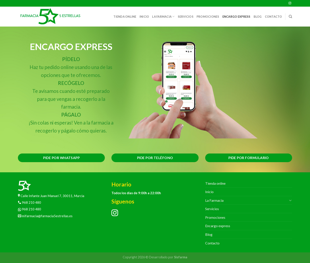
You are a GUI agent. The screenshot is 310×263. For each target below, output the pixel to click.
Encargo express (236, 16)
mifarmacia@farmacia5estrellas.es (45, 216)
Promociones (208, 16)
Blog (258, 16)
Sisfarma (180, 257)
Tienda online (124, 16)
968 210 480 (29, 202)
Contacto (273, 16)
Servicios (185, 16)
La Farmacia (163, 16)
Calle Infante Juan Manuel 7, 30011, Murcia (51, 196)
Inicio (144, 16)
